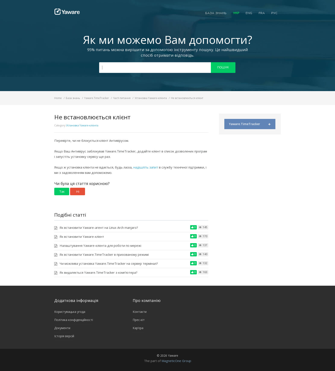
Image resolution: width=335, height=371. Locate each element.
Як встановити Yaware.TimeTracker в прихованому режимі (104, 254)
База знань (216, 13)
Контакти (140, 312)
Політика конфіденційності (73, 320)
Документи (62, 328)
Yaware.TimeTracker (250, 124)
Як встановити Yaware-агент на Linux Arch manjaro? (99, 227)
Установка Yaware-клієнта (82, 125)
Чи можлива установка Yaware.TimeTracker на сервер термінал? (109, 263)
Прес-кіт (139, 320)
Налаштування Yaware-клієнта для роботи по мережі (100, 245)
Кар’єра (138, 328)
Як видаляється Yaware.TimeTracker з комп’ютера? (98, 272)
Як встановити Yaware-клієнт (82, 236)
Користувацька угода (69, 312)
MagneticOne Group (176, 361)
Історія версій (64, 336)
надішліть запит (146, 167)
